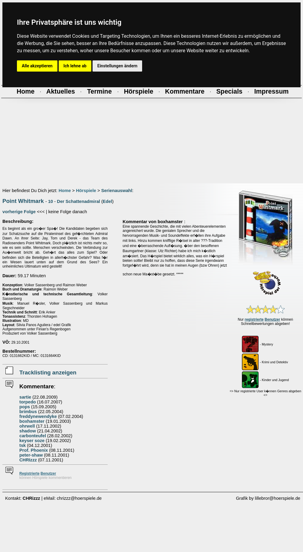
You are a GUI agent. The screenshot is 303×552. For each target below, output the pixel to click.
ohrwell (27, 426)
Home (65, 190)
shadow (27, 430)
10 (50, 201)
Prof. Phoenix (33, 450)
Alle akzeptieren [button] (37, 65)
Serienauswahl (116, 190)
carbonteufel (32, 435)
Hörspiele (86, 190)
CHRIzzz (28, 459)
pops (24, 406)
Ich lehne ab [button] (75, 65)
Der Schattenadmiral (78, 201)
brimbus (28, 411)
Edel (107, 201)
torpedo (27, 402)
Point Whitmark (23, 201)
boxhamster (31, 421)
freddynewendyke (38, 416)
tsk (22, 445)
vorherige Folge (19, 211)
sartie (25, 397)
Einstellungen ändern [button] (117, 65)
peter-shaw (31, 455)
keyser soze (31, 440)
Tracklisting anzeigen (48, 372)
